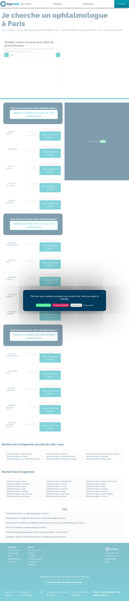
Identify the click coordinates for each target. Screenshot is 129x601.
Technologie (57, 4)
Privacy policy (88, 305)
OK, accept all (43, 305)
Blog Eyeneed (88, 4)
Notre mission (26, 4)
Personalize (76, 305)
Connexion (122, 4)
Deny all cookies (60, 305)
